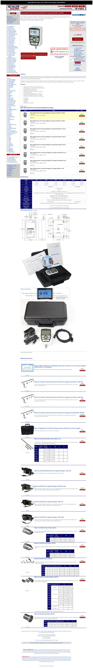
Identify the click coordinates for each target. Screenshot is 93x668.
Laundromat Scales (12, 52)
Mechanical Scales (12, 20)
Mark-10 (42, 659)
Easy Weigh (10, 99)
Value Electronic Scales (37, 649)
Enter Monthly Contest (36, 631)
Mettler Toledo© (11, 117)
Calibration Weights (12, 31)
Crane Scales (11, 36)
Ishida (9, 112)
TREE (9, 142)
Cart (25, 631)
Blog (9, 174)
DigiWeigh (10, 95)
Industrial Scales (11, 49)
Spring (35, 653)
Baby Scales (10, 27)
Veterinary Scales (11, 70)
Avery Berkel (11, 83)
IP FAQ (9, 171)
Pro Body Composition (13, 162)
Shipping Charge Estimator (53, 631)
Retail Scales (11, 64)
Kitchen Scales (11, 51)
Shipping (38, 653)
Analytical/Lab (11, 26)
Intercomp (10, 110)
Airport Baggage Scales (13, 157)
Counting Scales (11, 35)
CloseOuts (10, 22)
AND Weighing (11, 82)
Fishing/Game (11, 41)
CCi (9, 89)
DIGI (9, 94)
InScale (28, 659)
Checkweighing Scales (13, 34)
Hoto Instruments (11, 105)
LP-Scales (39, 659)
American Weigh (11, 80)
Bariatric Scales (11, 29)
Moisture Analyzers (12, 60)
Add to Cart (82, 115)
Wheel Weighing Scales (13, 72)
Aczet (9, 78)
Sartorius (10, 134)
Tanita (9, 139)
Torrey (9, 140)
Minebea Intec (11, 119)
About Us (32, 642)
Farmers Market (11, 40)
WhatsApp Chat (45, 640)
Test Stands (10, 69)
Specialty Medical (12, 66)
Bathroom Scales (11, 30)
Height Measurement (12, 46)
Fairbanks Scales (11, 102)
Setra (9, 137)
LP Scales (10, 113)
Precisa (9, 127)
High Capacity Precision (13, 47)
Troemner (10, 143)
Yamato (53, 661)
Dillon (9, 97)
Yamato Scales (11, 152)
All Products (36, 642)
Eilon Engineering (12, 100)
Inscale (9, 108)
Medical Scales (11, 57)
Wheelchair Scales (12, 71)
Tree (59, 660)
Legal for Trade (11, 54)
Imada (9, 107)
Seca (9, 135)
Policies (45, 631)
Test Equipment (23, 19)
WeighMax (10, 149)
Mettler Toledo (50, 659)
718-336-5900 (53, 635)
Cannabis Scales (11, 32)
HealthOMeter (11, 104)
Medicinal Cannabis (12, 59)
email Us (64, 51)
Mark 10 (10, 114)
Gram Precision (11, 103)
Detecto (9, 93)
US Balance (10, 144)
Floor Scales (10, 44)
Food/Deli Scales (11, 42)
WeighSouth (10, 150)
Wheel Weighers (56, 653)
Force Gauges (11, 45)
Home (68, 631)
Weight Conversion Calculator (48, 632)
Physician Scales (11, 62)
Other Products (13, 154)
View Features (78, 65)
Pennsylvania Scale (12, 124)
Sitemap (10, 175)
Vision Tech (10, 148)
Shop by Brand (13, 75)
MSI (9, 120)
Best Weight (10, 85)
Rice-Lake (35, 660)
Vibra (9, 147)
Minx (9, 118)
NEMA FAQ (10, 173)
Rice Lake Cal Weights (13, 132)
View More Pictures (78, 64)
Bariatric (56, 649)
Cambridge (10, 87)
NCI (9, 122)
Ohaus (9, 123)
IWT (25, 659)
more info (27, 375)
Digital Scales (11, 17)
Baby (53, 649)
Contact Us (29, 631)
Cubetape (10, 92)
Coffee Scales (11, 158)
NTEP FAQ (10, 170)
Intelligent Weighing (12, 109)
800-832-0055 (52, 634)
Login (83, 28)
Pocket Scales (11, 21)
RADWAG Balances (12, 128)
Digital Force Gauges (12, 19)
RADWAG (29, 660)
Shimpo (9, 138)
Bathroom (59, 649)
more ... (52, 18)
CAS (9, 88)
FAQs (42, 631)
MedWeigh (10, 115)
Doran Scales (11, 98)
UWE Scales (10, 145)
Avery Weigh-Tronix (12, 84)
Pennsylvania (68, 659)
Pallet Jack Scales (12, 61)
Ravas (9, 129)
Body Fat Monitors (12, 159)
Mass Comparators (12, 160)
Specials (10, 16)
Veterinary (51, 653)
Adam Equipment (11, 79)
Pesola (9, 125)
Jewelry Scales (11, 50)
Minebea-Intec (55, 659)
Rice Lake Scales (11, 130)
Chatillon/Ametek (11, 90)
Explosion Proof (11, 39)
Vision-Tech (41, 661)
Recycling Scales (11, 65)
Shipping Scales (11, 67)
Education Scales (11, 37)
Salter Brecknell (11, 133)
